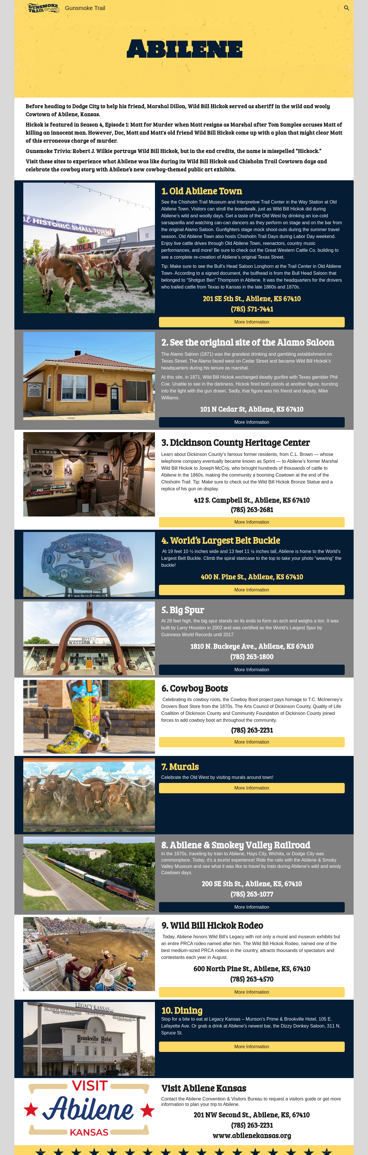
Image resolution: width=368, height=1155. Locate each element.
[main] (184, 49)
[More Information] (251, 322)
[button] (347, 8)
